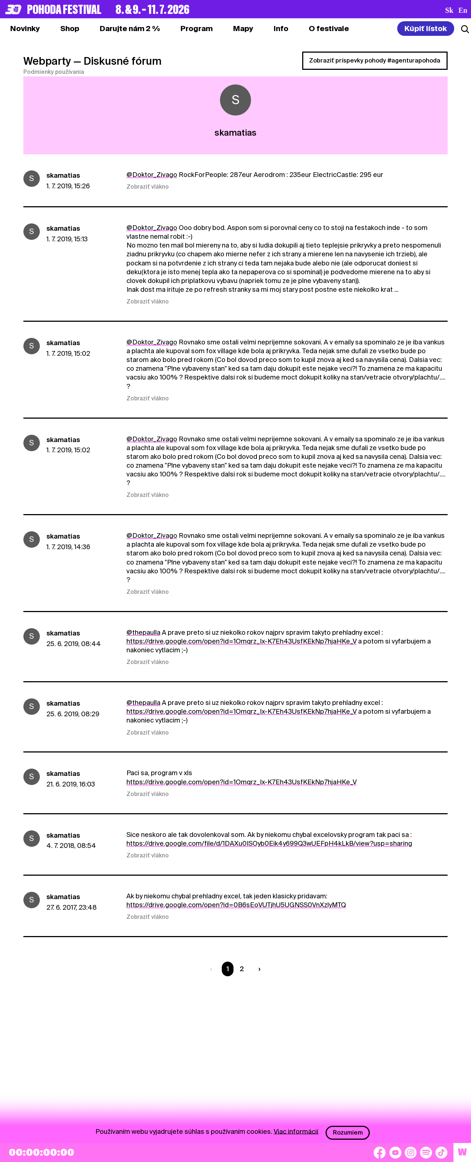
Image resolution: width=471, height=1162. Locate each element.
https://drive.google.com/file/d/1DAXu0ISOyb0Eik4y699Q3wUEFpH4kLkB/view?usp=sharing (269, 843)
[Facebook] (379, 1152)
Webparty (47, 61)
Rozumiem (348, 1132)
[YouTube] (395, 1152)
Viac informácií (296, 1131)
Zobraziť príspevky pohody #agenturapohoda (374, 60)
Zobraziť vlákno (147, 187)
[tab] (69, 28)
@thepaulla (143, 632)
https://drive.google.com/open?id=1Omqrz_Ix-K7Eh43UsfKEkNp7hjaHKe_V (241, 641)
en (463, 10)
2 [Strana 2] (242, 969)
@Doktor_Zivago (151, 174)
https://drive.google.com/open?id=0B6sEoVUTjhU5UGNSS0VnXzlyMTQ (236, 905)
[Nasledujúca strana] (258, 969)
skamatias (63, 175)
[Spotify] (426, 1152)
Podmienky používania (53, 72)
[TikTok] (441, 1152)
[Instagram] (410, 1152)
